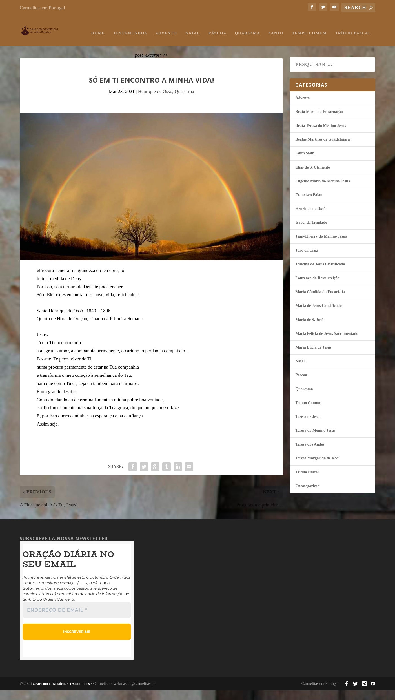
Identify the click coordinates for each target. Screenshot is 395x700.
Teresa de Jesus (308, 426)
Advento (99, 43)
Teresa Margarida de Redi (317, 468)
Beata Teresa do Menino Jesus (320, 135)
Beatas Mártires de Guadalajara (322, 149)
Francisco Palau (308, 204)
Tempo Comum (242, 43)
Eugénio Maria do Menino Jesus (322, 191)
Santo (208, 43)
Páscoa (150, 43)
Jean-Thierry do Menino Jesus (321, 246)
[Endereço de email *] (77, 620)
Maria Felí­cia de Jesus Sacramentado (326, 343)
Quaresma (180, 43)
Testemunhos (62, 43)
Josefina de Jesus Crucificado (320, 274)
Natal (125, 43)
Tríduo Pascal (286, 43)
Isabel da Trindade (311, 232)
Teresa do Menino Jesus (315, 440)
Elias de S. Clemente (312, 177)
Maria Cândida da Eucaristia (320, 302)
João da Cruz (306, 260)
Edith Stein (304, 163)
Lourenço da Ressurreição (317, 287)
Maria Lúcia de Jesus (313, 357)
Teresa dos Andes (309, 454)
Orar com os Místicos (49, 693)
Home (30, 43)
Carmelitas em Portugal (42, 7)
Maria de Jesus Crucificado (318, 315)
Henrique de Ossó (155, 101)
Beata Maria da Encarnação (319, 121)
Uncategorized (307, 495)
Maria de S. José (309, 329)
